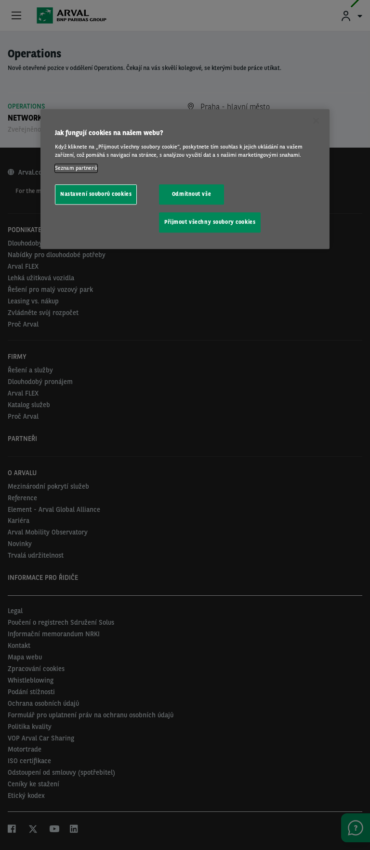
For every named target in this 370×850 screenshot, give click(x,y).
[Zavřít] (316, 121)
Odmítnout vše (191, 194)
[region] (185, 179)
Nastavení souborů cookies (96, 194)
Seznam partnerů (76, 168)
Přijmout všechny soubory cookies (209, 222)
